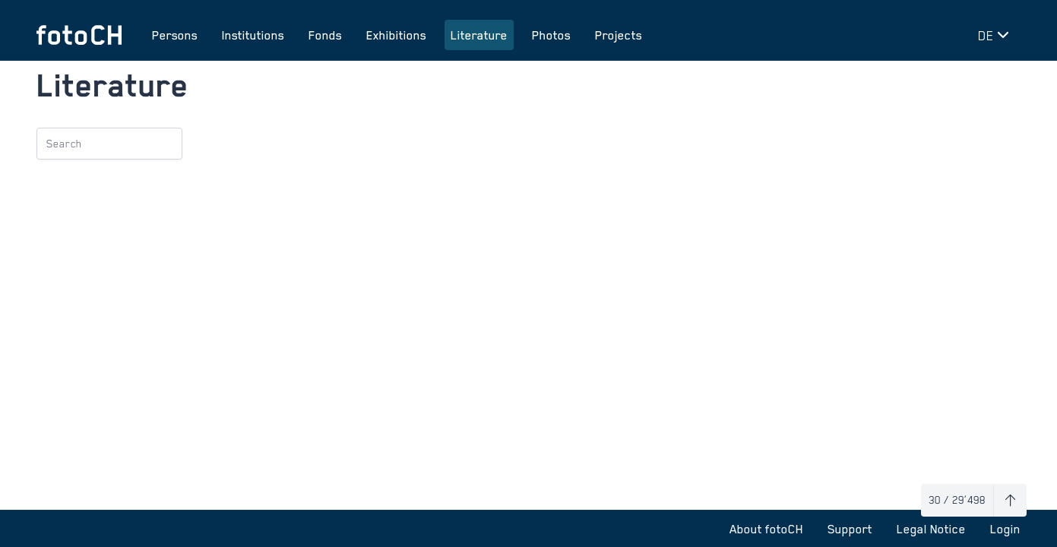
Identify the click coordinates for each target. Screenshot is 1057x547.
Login (1005, 529)
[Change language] (996, 35)
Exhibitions (396, 35)
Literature (479, 35)
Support (850, 529)
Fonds (325, 35)
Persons (175, 35)
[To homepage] (79, 35)
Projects (618, 35)
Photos (551, 35)
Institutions (253, 35)
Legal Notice (931, 529)
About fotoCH (766, 529)
